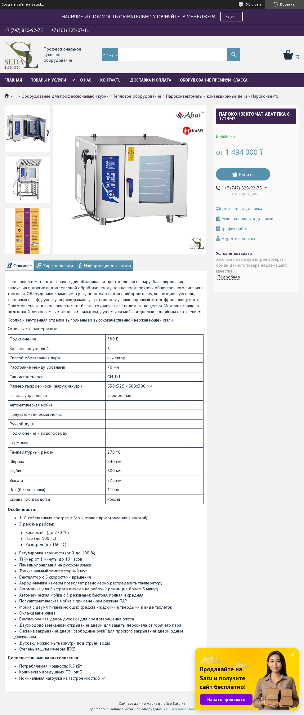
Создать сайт (13, 4)
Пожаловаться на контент (193, 709)
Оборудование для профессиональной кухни (65, 96)
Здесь (231, 16)
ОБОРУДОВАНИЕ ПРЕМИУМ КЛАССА (214, 80)
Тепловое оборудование (137, 96)
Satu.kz (179, 703)
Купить (246, 174)
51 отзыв (254, 4)
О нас (86, 80)
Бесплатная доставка (242, 208)
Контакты (111, 80)
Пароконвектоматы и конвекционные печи (206, 96)
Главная (13, 80)
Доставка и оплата (150, 80)
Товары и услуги (48, 80)
